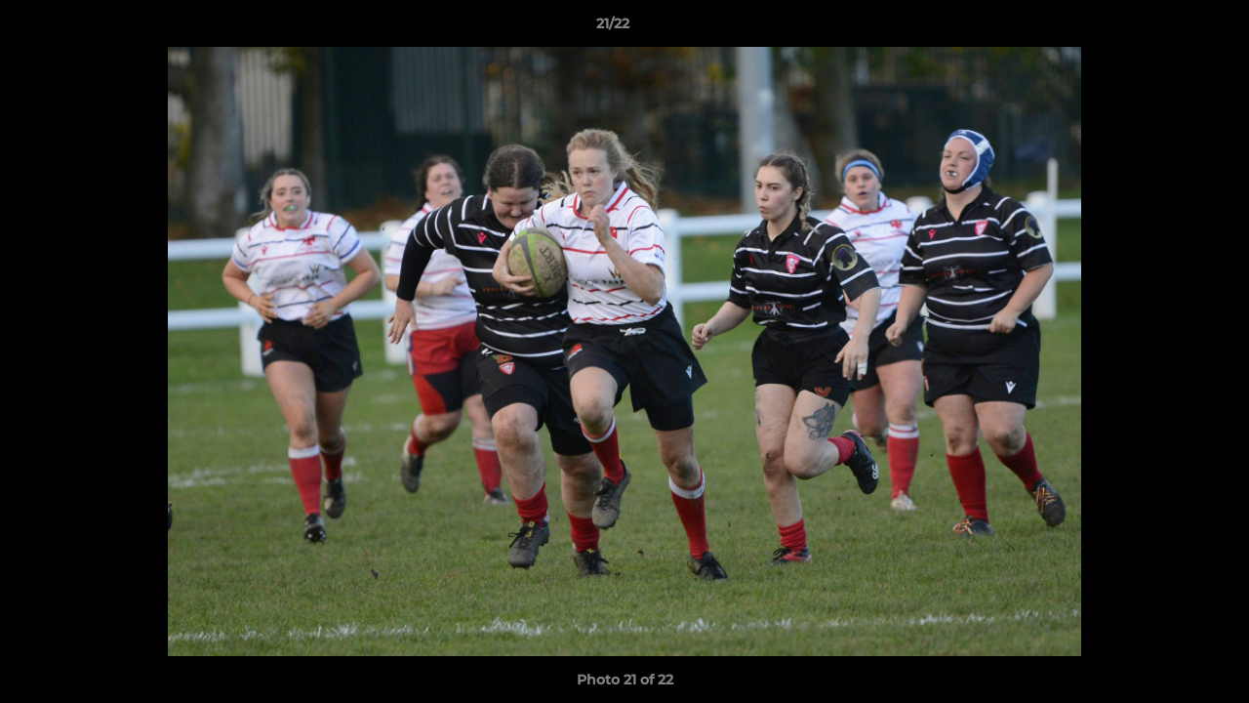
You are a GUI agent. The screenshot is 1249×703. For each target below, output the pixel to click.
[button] (1167, 28)
